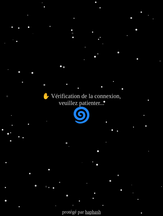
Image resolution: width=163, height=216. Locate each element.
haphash (93, 211)
